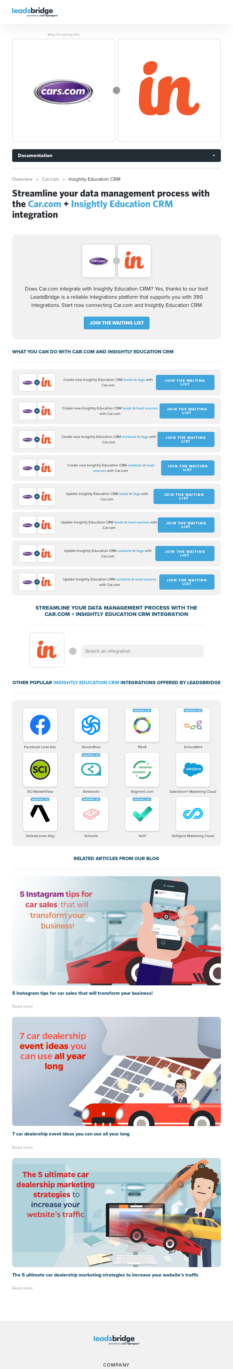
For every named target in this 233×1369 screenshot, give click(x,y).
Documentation (35, 155)
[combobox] (142, 651)
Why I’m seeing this (64, 34)
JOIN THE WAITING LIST (116, 322)
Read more (22, 897)
